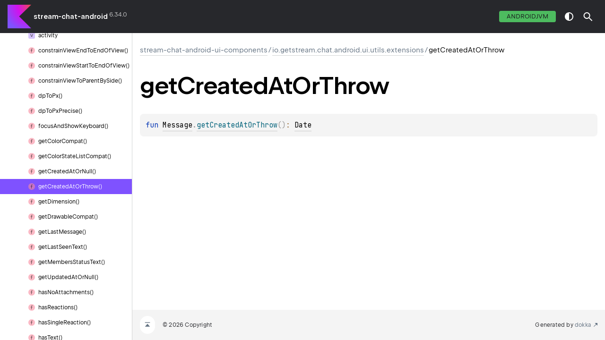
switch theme (569, 16)
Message (177, 125)
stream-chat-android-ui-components (204, 50)
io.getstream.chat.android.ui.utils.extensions (348, 50)
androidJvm (527, 16)
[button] (588, 16)
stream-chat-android (71, 16)
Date (302, 125)
